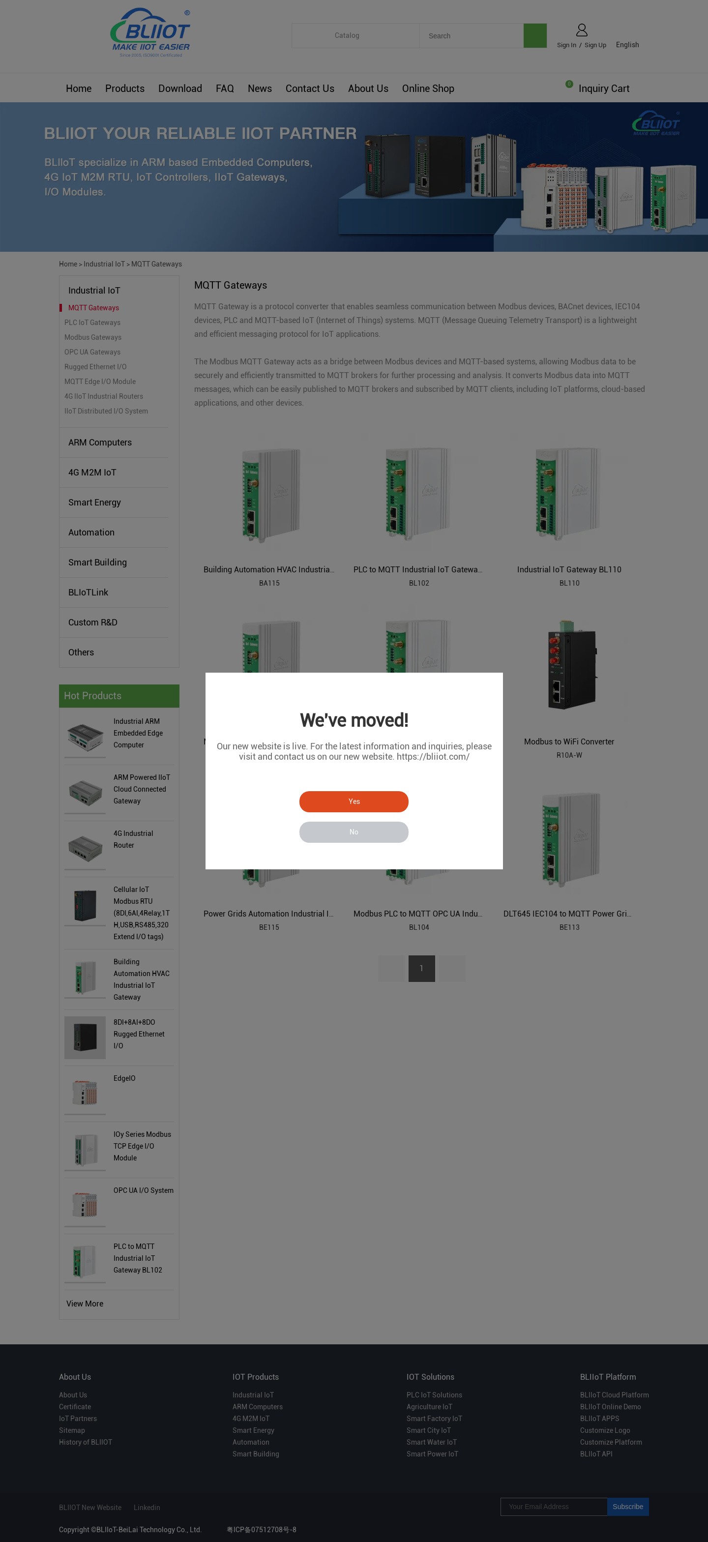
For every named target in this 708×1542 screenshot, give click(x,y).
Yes (354, 801)
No (354, 832)
